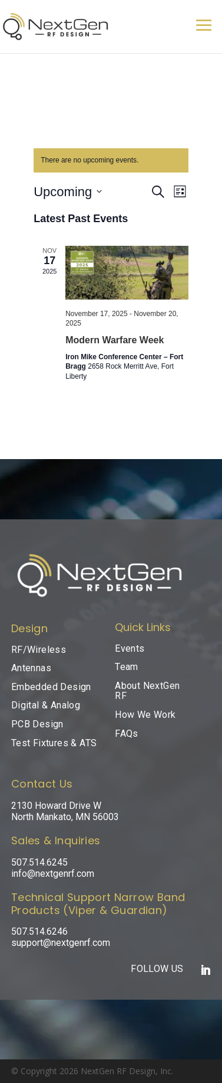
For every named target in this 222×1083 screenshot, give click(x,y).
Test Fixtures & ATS (54, 743)
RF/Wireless (38, 649)
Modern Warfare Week (114, 340)
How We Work (145, 714)
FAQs (126, 733)
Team (126, 666)
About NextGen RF (147, 691)
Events (129, 648)
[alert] (111, 160)
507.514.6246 (39, 931)
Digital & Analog (45, 705)
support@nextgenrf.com (60, 942)
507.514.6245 (39, 862)
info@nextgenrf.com (52, 873)
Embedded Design (51, 686)
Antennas (31, 668)
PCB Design (37, 724)
